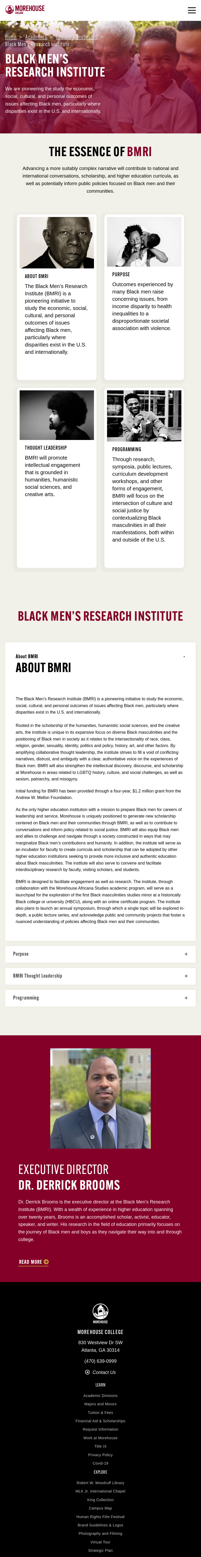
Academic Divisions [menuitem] (100, 1396)
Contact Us (100, 1372)
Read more (30, 1262)
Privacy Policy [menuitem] (100, 1455)
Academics (36, 37)
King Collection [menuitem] (100, 1500)
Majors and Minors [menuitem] (100, 1404)
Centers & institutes (77, 37)
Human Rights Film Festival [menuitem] (100, 1517)
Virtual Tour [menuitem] (100, 1542)
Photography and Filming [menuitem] (100, 1533)
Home (10, 37)
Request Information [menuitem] (100, 1429)
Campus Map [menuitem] (100, 1508)
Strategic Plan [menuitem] (100, 1550)
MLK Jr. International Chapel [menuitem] (101, 1491)
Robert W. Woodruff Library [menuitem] (100, 1483)
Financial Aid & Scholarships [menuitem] (101, 1421)
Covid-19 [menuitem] (100, 1463)
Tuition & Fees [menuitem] (100, 1413)
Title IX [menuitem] (100, 1446)
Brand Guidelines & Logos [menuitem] (101, 1525)
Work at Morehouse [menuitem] (100, 1438)
